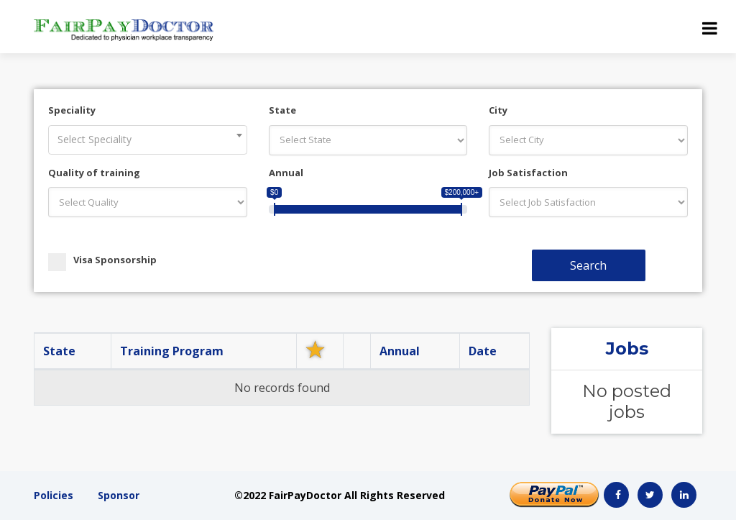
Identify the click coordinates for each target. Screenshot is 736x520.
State (282, 110)
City (498, 110)
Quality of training (94, 172)
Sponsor (118, 495)
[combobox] (147, 140)
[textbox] (148, 139)
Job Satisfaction (528, 172)
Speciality (72, 110)
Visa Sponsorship (102, 260)
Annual (286, 172)
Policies (53, 495)
